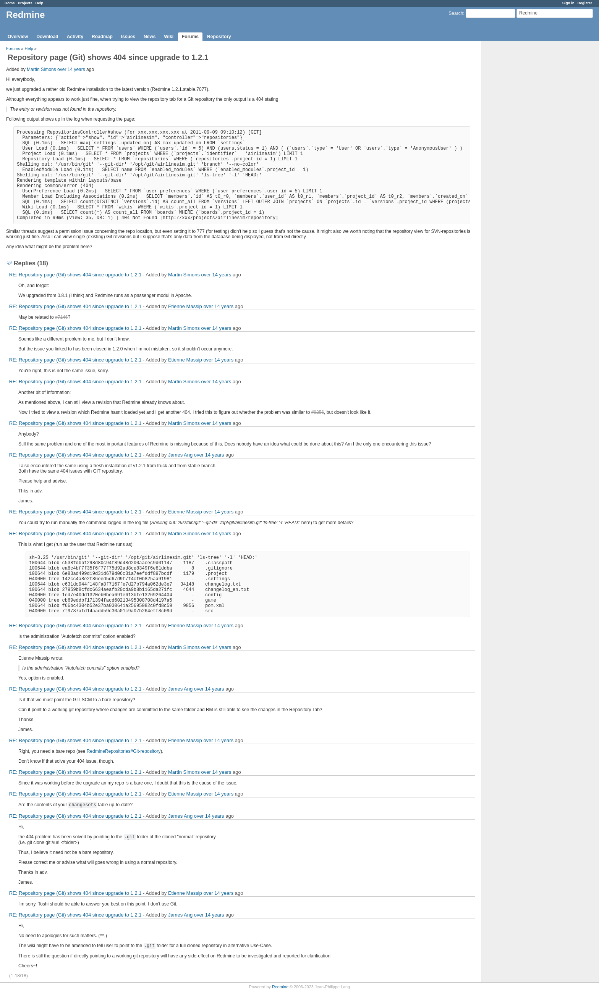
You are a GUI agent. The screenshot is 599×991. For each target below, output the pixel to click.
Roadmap (102, 36)
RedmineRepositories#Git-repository (123, 751)
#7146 (61, 317)
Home (10, 3)
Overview (18, 36)
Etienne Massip (185, 306)
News (149, 36)
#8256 (317, 412)
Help (40, 3)
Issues (128, 36)
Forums (190, 36)
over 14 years (71, 69)
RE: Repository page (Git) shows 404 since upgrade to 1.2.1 (75, 275)
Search (455, 13)
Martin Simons (41, 69)
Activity (75, 36)
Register (585, 3)
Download (47, 36)
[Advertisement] (519, 160)
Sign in (568, 3)
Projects (25, 3)
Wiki (168, 36)
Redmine (280, 987)
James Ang (180, 455)
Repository (219, 36)
